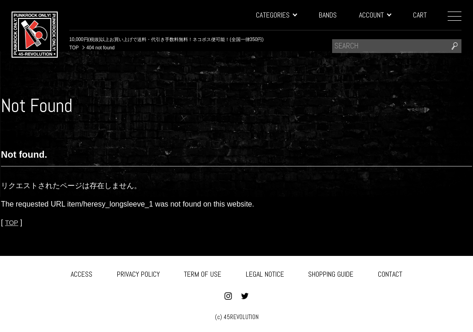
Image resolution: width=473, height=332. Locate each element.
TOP (12, 222)
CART (420, 15)
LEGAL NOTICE (265, 273)
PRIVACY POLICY (138, 273)
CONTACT (390, 273)
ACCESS (81, 273)
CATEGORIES (276, 15)
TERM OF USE (202, 273)
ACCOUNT (375, 15)
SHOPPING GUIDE (330, 273)
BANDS (328, 15)
